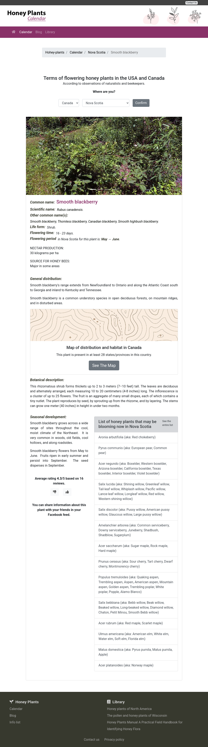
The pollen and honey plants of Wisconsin (137, 715)
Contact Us (191, 2)
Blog (38, 32)
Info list (15, 722)
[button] (37, 156)
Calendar (25, 32)
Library (50, 32)
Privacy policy (114, 740)
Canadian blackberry (102, 221)
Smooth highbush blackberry (138, 221)
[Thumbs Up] (67, 492)
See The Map (104, 365)
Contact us (92, 740)
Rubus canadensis (69, 210)
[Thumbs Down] (54, 492)
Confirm (141, 103)
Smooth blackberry (43, 221)
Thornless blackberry (72, 221)
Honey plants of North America (129, 709)
